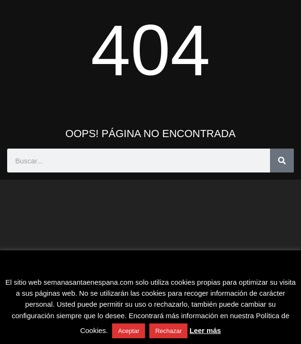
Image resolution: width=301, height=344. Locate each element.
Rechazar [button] (168, 330)
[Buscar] (282, 160)
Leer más (205, 330)
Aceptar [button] (128, 330)
